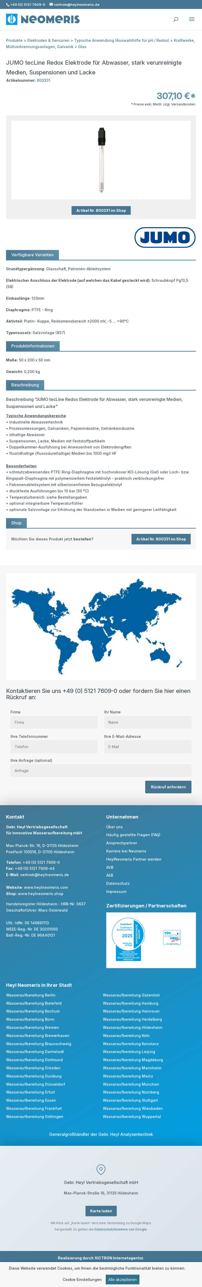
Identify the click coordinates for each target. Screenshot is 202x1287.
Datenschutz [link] (118, 883)
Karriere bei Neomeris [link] (126, 851)
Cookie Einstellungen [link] (82, 1280)
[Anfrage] (101, 770)
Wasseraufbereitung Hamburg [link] (130, 1003)
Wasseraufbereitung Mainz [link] (128, 1076)
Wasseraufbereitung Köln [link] (126, 1035)
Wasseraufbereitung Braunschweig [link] (38, 1043)
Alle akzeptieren (122, 1280)
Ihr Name (147, 717)
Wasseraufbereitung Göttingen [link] (34, 1116)
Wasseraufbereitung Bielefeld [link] (34, 1003)
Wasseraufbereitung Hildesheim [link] (132, 1027)
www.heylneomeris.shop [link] (40, 893)
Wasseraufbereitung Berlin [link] (30, 995)
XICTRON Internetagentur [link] (118, 1258)
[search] (176, 17)
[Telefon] (54, 746)
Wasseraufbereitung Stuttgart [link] (130, 1100)
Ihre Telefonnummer (54, 741)
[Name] (147, 722)
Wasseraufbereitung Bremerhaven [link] (37, 1035)
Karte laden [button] (101, 1211)
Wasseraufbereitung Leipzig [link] (129, 1051)
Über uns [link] (114, 827)
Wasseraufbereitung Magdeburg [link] (133, 1060)
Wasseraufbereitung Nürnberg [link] (131, 1092)
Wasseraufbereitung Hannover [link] (131, 1011)
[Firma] (54, 722)
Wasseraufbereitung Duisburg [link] (34, 1076)
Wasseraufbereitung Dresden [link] (33, 1068)
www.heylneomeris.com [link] (46, 887)
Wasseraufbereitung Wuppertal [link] (132, 1116)
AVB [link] (109, 867)
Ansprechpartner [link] (121, 843)
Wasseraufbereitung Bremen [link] (32, 1027)
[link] (101, 539)
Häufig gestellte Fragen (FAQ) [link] (133, 835)
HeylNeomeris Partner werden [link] (133, 859)
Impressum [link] (116, 891)
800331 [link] (43, 80)
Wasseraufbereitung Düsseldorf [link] (35, 1084)
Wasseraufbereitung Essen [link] (31, 1100)
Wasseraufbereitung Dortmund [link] (34, 1060)
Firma (54, 717)
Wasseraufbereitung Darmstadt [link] (35, 1051)
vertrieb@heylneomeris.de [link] (44, 874)
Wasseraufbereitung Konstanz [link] (131, 1043)
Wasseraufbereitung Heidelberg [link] (132, 1019)
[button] (192, 22)
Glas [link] (82, 46)
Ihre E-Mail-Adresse (147, 741)
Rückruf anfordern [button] (168, 787)
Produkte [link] (14, 40)
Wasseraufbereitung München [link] (131, 1084)
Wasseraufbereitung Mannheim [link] (132, 1068)
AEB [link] (109, 875)
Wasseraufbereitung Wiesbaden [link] (133, 1108)
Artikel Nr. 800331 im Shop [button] (101, 210)
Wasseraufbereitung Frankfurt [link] (34, 1108)
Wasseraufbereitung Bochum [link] (33, 1011)
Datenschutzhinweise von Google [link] (120, 1229)
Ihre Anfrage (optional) (101, 765)
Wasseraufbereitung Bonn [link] (30, 1019)
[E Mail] (147, 746)
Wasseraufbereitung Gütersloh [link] (131, 995)
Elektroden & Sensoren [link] (48, 40)
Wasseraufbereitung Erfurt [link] (30, 1092)
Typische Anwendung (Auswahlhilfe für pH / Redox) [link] (121, 40)
